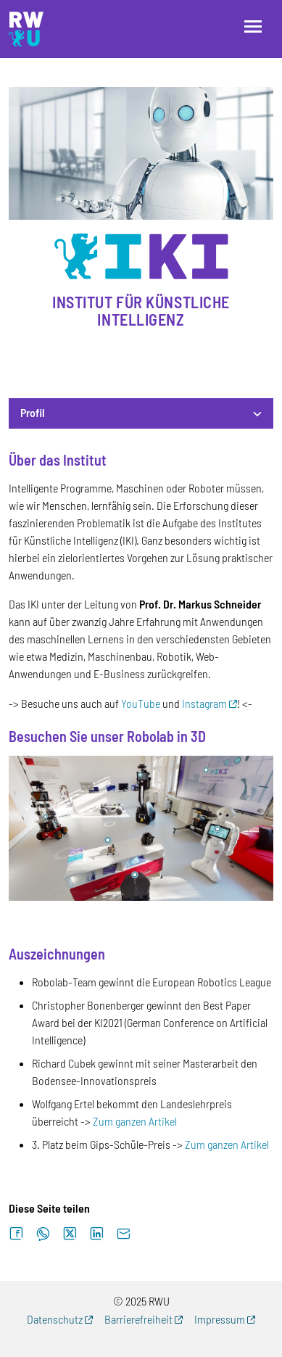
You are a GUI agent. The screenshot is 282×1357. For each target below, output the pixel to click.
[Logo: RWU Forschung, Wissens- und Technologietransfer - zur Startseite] (26, 29)
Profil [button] (32, 412)
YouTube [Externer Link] (140, 703)
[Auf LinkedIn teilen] (96, 1234)
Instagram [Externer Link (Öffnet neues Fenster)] (204, 703)
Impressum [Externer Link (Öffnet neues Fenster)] (219, 1319)
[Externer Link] (141, 826)
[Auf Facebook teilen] (16, 1234)
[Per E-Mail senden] (123, 1234)
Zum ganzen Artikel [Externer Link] (135, 1121)
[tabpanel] (141, 802)
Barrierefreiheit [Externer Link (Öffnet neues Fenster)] (138, 1319)
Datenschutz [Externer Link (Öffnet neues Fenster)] (55, 1319)
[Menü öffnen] (253, 26)
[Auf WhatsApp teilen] (43, 1234)
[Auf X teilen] (70, 1234)
